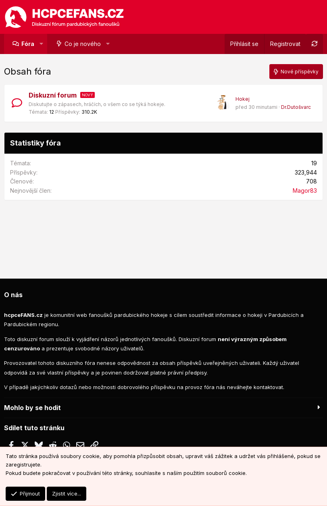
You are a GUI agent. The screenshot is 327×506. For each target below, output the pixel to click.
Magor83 (305, 190)
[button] (41, 44)
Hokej (242, 99)
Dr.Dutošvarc (296, 107)
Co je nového (83, 43)
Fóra (27, 43)
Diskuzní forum (53, 95)
